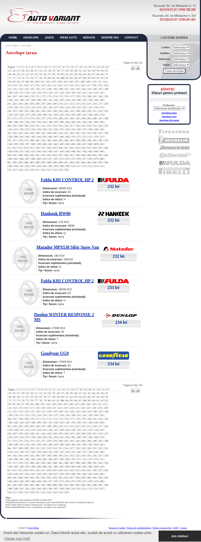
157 (56, 92)
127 (88, 85)
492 (72, 162)
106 (71, 81)
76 (31, 77)
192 (56, 100)
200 (102, 100)
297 (56, 122)
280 (61, 118)
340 (102, 129)
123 (66, 85)
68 (98, 74)
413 (20, 147)
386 (66, 140)
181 (95, 96)
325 (16, 129)
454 (55, 155)
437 (56, 151)
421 (66, 147)
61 (67, 74)
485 (32, 162)
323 (106, 125)
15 (67, 66)
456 (66, 155)
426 (95, 147)
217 (100, 103)
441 (79, 151)
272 (15, 118)
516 (9, 169)
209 (55, 103)
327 (27, 129)
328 (33, 129)
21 (94, 66)
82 (58, 77)
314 (55, 125)
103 (54, 81)
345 (32, 133)
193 (62, 100)
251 (95, 111)
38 (67, 70)
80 (49, 77)
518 (21, 169)
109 (88, 81)
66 (89, 74)
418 (49, 147)
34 (49, 70)
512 (84, 166)
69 (102, 74)
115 (20, 85)
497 (101, 162)
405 (73, 144)
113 (9, 85)
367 (56, 136)
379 (26, 140)
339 (96, 129)
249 (83, 111)
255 (16, 114)
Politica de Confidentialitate (139, 528)
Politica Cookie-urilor (162, 528)
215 (89, 103)
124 (71, 85)
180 (89, 96)
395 (16, 144)
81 (53, 77)
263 (62, 114)
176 (66, 96)
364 (39, 136)
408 (90, 144)
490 (61, 162)
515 (101, 166)
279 (55, 118)
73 (18, 77)
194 (67, 100)
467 (27, 158)
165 (102, 92)
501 (22, 166)
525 (61, 169)
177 (72, 96)
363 (33, 136)
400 (45, 144)
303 (90, 122)
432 (27, 151)
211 (66, 103)
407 (85, 144)
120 (48, 85)
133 (21, 89)
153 (33, 92)
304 (96, 122)
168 (21, 96)
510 (73, 166)
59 (58, 74)
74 (23, 77)
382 (43, 140)
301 (79, 122)
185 (16, 100)
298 (62, 122)
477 (85, 158)
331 (50, 129)
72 (14, 77)
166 (9, 96)
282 (72, 118)
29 (27, 70)
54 (36, 74)
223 (33, 107)
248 (78, 111)
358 (106, 133)
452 (43, 155)
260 (45, 114)
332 (56, 129)
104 (59, 81)
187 (27, 100)
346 (38, 133)
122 (60, 85)
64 (80, 74)
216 (95, 103)
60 (62, 74)
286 (95, 118)
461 (95, 155)
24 (107, 66)
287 (101, 118)
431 (22, 151)
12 (54, 66)
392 (101, 140)
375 (102, 136)
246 (66, 111)
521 (38, 169)
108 (82, 81)
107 (77, 81)
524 (55, 169)
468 (33, 158)
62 (71, 74)
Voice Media (33, 528)
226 (50, 107)
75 (27, 77)
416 (38, 147)
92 (102, 77)
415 (32, 147)
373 (90, 136)
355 (89, 133)
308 (21, 125)
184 (10, 100)
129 (100, 85)
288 (106, 118)
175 (61, 96)
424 (83, 147)
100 (37, 81)
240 (32, 111)
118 (37, 85)
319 (83, 125)
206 (38, 103)
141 (66, 89)
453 (49, 155)
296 (50, 122)
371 (79, 136)
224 (39, 107)
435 (45, 151)
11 (50, 66)
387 (72, 140)
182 (101, 96)
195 (73, 100)
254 (10, 114)
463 (106, 155)
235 (102, 107)
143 (78, 89)
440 (73, 151)
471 (50, 158)
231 (79, 107)
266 (79, 114)
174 (55, 96)
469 (39, 158)
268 (90, 114)
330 (45, 129)
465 (16, 158)
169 (26, 96)
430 (16, 151)
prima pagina (12, 45)
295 (45, 122)
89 (89, 77)
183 (106, 96)
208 (49, 103)
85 (71, 77)
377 (15, 140)
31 (36, 70)
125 (77, 85)
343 (21, 133)
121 (54, 85)
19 (85, 66)
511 (79, 166)
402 (56, 144)
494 (83, 162)
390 (89, 140)
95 (14, 81)
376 (9, 140)
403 (62, 144)
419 (55, 147)
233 (90, 107)
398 (33, 144)
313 (49, 125)
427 (100, 147)
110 (94, 81)
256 (22, 114)
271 (9, 118)
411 (9, 147)
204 (26, 103)
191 (50, 100)
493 (78, 162)
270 (102, 114)
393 (106, 140)
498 (106, 162)
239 (26, 111)
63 (76, 74)
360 (16, 136)
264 (67, 114)
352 (72, 133)
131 (9, 89)
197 (85, 100)
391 (95, 140)
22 (98, 66)
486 (38, 162)
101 (42, 81)
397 (27, 144)
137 (43, 89)
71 (9, 77)
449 (26, 155)
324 (10, 129)
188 (33, 100)
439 (67, 151)
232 (85, 107)
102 (48, 81)
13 (58, 66)
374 (96, 136)
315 (60, 125)
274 (26, 118)
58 (53, 74)
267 (85, 114)
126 (83, 85)
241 (38, 111)
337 (85, 129)
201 (9, 103)
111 (99, 81)
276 (38, 118)
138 (49, 89)
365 (45, 136)
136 (38, 89)
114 (15, 85)
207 (43, 103)
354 (83, 133)
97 (23, 81)
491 (66, 162)
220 (16, 107)
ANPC (176, 528)
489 (55, 162)
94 (9, 81)
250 (89, 111)
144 (83, 89)
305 (102, 122)
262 (56, 114)
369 (67, 136)
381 (38, 140)
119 (43, 85)
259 (39, 114)
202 (15, 103)
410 (102, 144)
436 (50, 151)
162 (85, 92)
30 (31, 70)
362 (27, 136)
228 (62, 107)
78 (40, 77)
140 (61, 89)
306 (9, 125)
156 (50, 92)
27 (18, 70)
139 (55, 89)
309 (26, 125)
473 (62, 158)
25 (9, 70)
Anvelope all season (169, 120)
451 (38, 155)
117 (32, 85)
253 (106, 111)
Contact (183, 528)
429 (10, 151)
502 (27, 166)
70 (106, 74)
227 (56, 107)
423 (77, 147)
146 (95, 89)
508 (62, 166)
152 (27, 92)
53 (31, 74)
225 (45, 107)
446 (9, 155)
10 (45, 66)
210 (61, 103)
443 (90, 151)
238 (21, 111)
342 (15, 133)
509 (67, 166)
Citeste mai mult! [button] (17, 538)
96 (18, 81)
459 (83, 155)
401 (50, 144)
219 (10, 107)
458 (78, 155)
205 (32, 103)
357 (101, 133)
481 (9, 162)
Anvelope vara (169, 116)
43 (89, 70)
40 (76, 70)
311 (38, 125)
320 (89, 125)
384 (55, 140)
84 (67, 77)
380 (32, 140)
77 (36, 77)
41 (80, 70)
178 (78, 96)
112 (105, 81)
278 (49, 118)
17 (76, 66)
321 (95, 125)
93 (106, 77)
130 (106, 85)
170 (32, 96)
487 (43, 162)
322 (100, 125)
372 (85, 136)
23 (103, 66)
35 (53, 70)
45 (98, 70)
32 (40, 70)
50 (18, 74)
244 (55, 111)
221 (22, 107)
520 (32, 169)
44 (93, 70)
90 (93, 77)
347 (43, 133)
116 (26, 85)
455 (61, 155)
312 (43, 125)
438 (62, 151)
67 (93, 74)
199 (96, 100)
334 (67, 129)
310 (32, 125)
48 (9, 74)
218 (106, 103)
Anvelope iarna (169, 112)
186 (22, 100)
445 (102, 151)
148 (106, 89)
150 (16, 92)
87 (80, 77)
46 (102, 70)
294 (39, 122)
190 (45, 100)
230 (73, 107)
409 (96, 144)
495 (89, 162)
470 (45, 158)
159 (67, 92)
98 (27, 81)
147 (101, 89)
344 (26, 133)
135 (32, 89)
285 (89, 118)
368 (62, 136)
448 (21, 155)
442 (85, 151)
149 (10, 92)
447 (15, 155)
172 (43, 96)
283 (78, 118)
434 (39, 151)
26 (14, 70)
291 (22, 122)
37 (62, 70)
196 (79, 100)
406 (79, 144)
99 (31, 81)
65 (84, 74)
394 (10, 144)
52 (27, 74)
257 (27, 114)
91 (98, 77)
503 (33, 166)
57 (49, 74)
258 (33, 114)
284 (83, 118)
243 (49, 111)
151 (22, 92)
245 (61, 111)
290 (16, 122)
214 (83, 103)
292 (27, 122)
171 (38, 96)
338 (90, 129)
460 (89, 155)
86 (76, 77)
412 (15, 147)
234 (96, 107)
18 (80, 66)
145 (89, 89)
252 (101, 111)
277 (43, 118)
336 (79, 129)
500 (16, 166)
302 (85, 122)
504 (39, 166)
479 (96, 158)
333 (62, 129)
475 (73, 158)
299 (67, 122)
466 (22, 158)
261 (50, 114)
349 (55, 133)
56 (45, 74)
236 (9, 111)
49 (14, 74)
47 (106, 70)
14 (63, 66)
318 (77, 125)
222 (27, 107)
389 (83, 140)
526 (66, 169)
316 (66, 125)
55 (40, 74)
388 (78, 140)
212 (72, 103)
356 (95, 133)
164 (96, 92)
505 (45, 166)
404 (67, 144)
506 (50, 166)
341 (9, 133)
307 (15, 125)
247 (72, 111)
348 (49, 133)
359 (10, 136)
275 (32, 118)
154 (39, 92)
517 (15, 169)
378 (21, 140)
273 (21, 118)
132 (15, 89)
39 (71, 70)
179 (83, 96)
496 (95, 162)
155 (45, 92)
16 (72, 66)
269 (96, 114)
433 (33, 151)
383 (49, 140)
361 (22, 136)
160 (73, 92)
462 (101, 155)
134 (26, 89)
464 (10, 158)
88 (84, 77)
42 (84, 70)
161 (79, 92)
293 (33, 122)
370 (73, 136)
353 (78, 133)
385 (61, 140)
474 (67, 158)
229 (67, 107)
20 (89, 66)
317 (72, 125)
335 (73, 129)
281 (66, 118)
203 (21, 103)
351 (66, 133)
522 (43, 169)
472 (56, 158)
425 (89, 147)
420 (60, 147)
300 (73, 122)
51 (23, 74)
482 (15, 162)
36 (58, 70)
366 (50, 136)
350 (61, 133)
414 (26, 147)
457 (72, 155)
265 (73, 114)
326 (22, 129)
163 (90, 92)
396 (22, 144)
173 (49, 96)
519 (26, 169)
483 (21, 162)
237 (15, 111)
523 (49, 169)
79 (45, 77)
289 (10, 122)
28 (23, 70)
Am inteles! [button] (179, 536)
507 (56, 166)
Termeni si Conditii (117, 528)
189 (39, 100)
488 (49, 162)
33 (45, 70)
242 (43, 111)
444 (96, 151)
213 (77, 103)
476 (79, 158)
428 (106, 147)
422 (72, 147)
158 (62, 92)
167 (15, 96)
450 (32, 155)
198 (90, 100)
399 (39, 144)
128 (94, 85)
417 (43, 147)
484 (26, 162)
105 (65, 81)
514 (96, 166)
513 (90, 166)
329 (39, 129)
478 (90, 158)
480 (102, 158)
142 (72, 89)
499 (10, 166)
